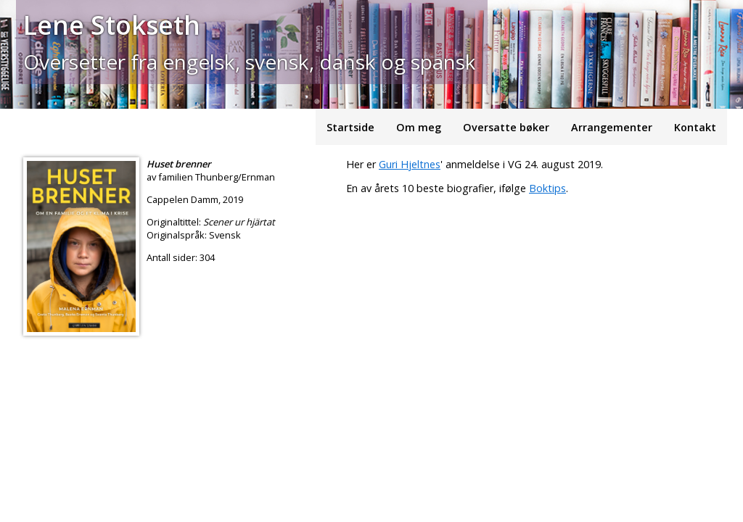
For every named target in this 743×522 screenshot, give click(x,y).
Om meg (418, 127)
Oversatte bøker (506, 127)
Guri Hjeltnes (409, 164)
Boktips (547, 188)
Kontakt (695, 127)
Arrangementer (611, 127)
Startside (350, 127)
